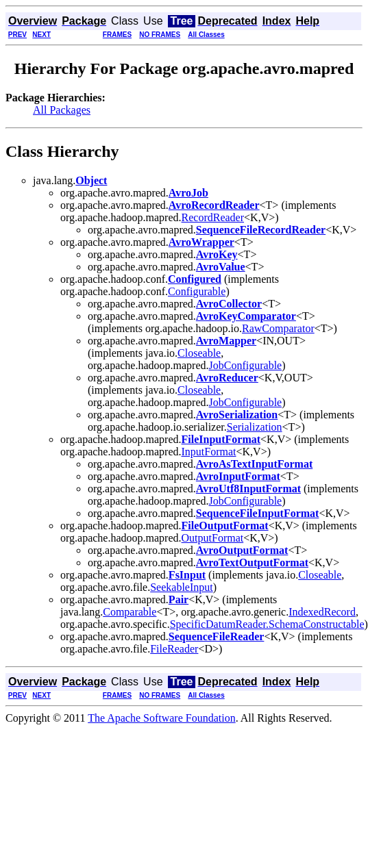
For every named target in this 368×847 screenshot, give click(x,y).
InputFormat (209, 451)
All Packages (61, 110)
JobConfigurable (245, 365)
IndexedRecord (322, 612)
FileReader (174, 649)
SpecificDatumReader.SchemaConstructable (267, 624)
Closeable (199, 353)
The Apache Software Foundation (162, 718)
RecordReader (213, 217)
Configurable (196, 291)
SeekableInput (181, 587)
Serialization (254, 427)
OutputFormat (213, 538)
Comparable (129, 612)
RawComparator (278, 328)
